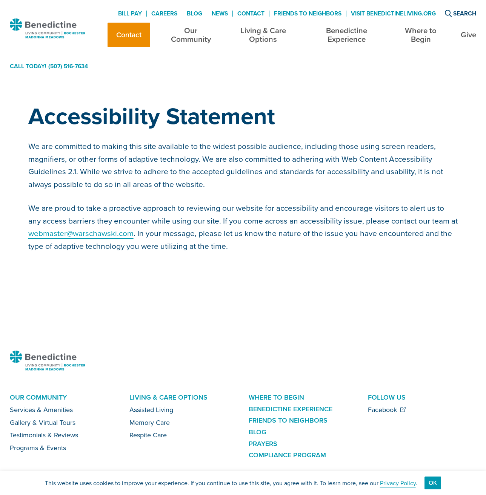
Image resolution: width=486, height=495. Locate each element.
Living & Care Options (263, 34)
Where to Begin (421, 34)
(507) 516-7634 (68, 66)
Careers (164, 14)
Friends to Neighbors (307, 14)
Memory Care (149, 422)
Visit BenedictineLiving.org (393, 14)
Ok (433, 482)
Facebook (387, 409)
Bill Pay (130, 14)
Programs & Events (38, 447)
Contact (128, 34)
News (220, 14)
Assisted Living (151, 409)
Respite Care (148, 435)
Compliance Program (287, 455)
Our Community (191, 34)
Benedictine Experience (346, 34)
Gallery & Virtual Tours (42, 422)
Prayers (263, 443)
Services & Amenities (41, 409)
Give (468, 34)
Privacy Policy (398, 483)
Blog (194, 14)
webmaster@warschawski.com (81, 233)
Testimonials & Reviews (44, 435)
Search (460, 13)
